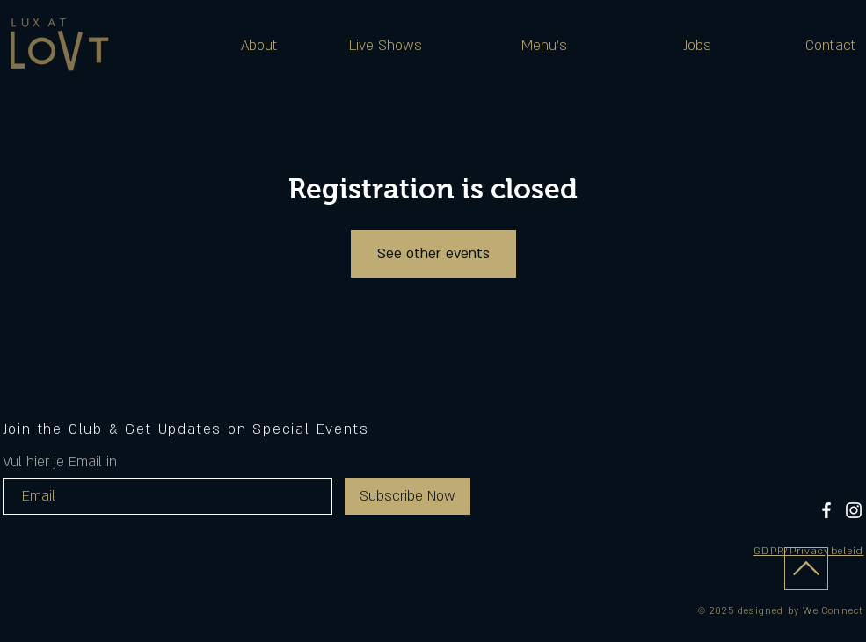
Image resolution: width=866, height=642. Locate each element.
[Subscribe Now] (407, 496)
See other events (433, 253)
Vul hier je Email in (60, 462)
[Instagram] (853, 510)
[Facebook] (826, 510)
